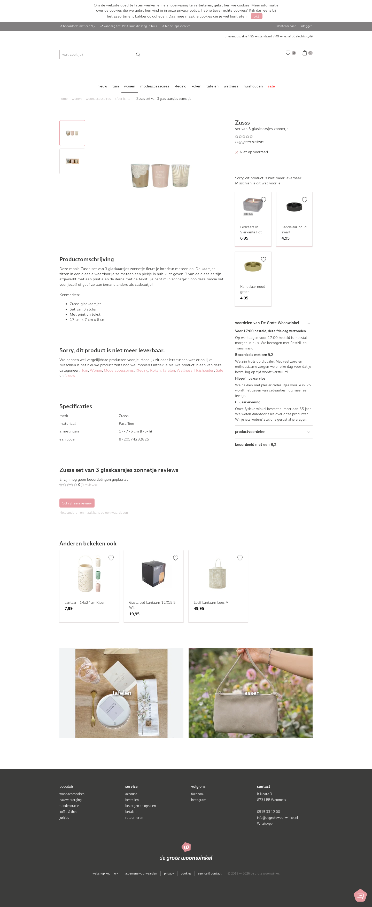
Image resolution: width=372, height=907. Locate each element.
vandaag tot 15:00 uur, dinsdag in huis (130, 26)
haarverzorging (70, 800)
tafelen (212, 86)
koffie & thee (68, 812)
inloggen (306, 26)
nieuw (102, 86)
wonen (129, 86)
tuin (115, 86)
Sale (219, 370)
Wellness (184, 370)
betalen (130, 812)
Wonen (96, 370)
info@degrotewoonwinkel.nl (277, 818)
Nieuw (70, 375)
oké (257, 16)
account (131, 794)
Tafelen (168, 370)
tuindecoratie (69, 806)
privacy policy (188, 10)
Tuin (84, 370)
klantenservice (286, 26)
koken (196, 86)
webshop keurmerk (105, 873)
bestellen (132, 800)
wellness (231, 86)
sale (271, 86)
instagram (198, 800)
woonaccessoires (71, 794)
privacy (169, 873)
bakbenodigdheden (151, 16)
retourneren (134, 818)
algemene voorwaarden (141, 873)
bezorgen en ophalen (140, 806)
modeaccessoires (154, 86)
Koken (155, 370)
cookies (186, 873)
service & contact (210, 873)
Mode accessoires (119, 370)
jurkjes (64, 818)
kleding (180, 86)
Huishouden (204, 370)
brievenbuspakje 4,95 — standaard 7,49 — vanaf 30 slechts (269, 36)
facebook (197, 794)
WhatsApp (265, 824)
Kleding (142, 370)
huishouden (253, 86)
